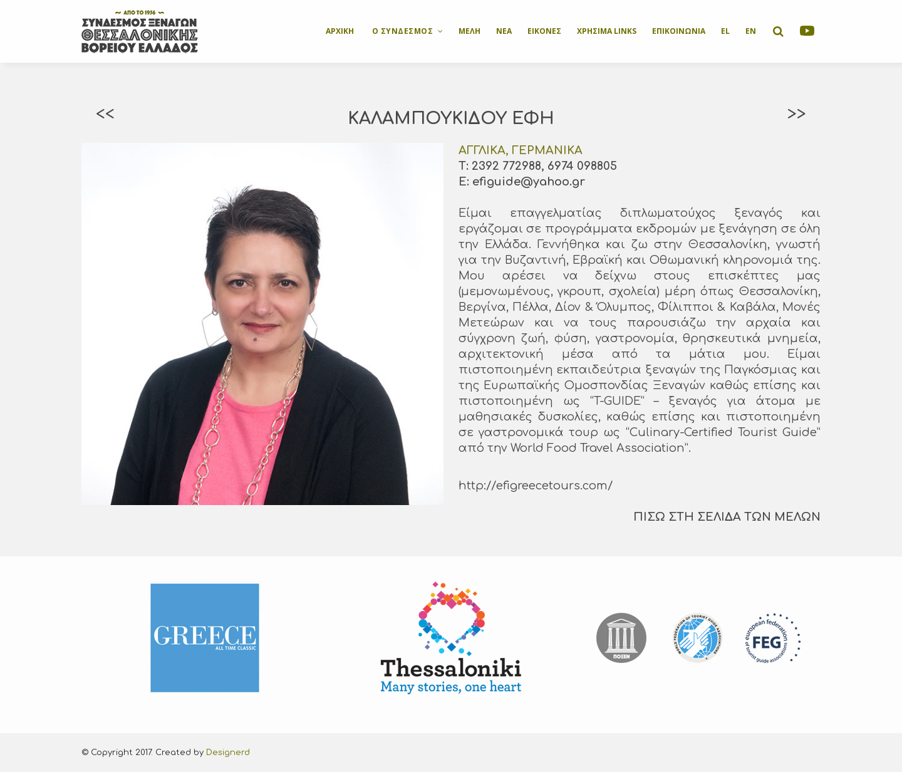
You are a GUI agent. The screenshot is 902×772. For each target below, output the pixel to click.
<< (105, 114)
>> (796, 114)
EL (725, 31)
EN (750, 31)
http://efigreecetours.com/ (536, 485)
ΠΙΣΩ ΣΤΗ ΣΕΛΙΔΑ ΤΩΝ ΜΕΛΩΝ (727, 517)
